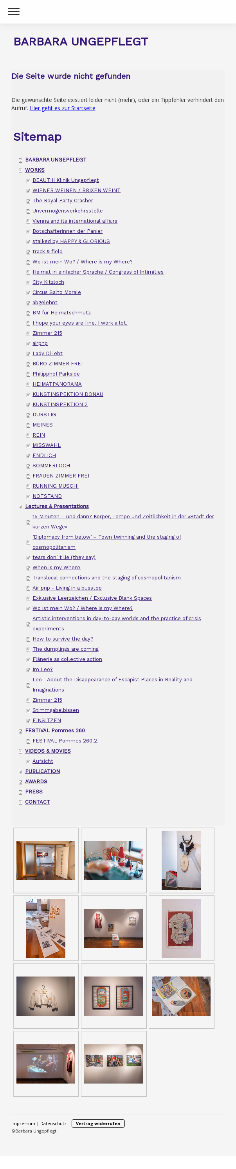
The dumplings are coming (65, 649)
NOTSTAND (47, 496)
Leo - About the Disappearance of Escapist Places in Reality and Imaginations (112, 685)
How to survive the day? (62, 639)
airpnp (40, 343)
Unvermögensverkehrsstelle (67, 211)
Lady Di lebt (47, 353)
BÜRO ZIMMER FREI (57, 364)
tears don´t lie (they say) (63, 557)
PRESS (34, 792)
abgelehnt (45, 302)
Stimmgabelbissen (55, 710)
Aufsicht (42, 761)
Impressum (23, 1123)
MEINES (42, 425)
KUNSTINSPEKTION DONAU (67, 394)
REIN (38, 435)
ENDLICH (44, 455)
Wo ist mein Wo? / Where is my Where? (82, 262)
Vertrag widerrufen (98, 1123)
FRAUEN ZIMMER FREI (60, 476)
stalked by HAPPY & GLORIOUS (71, 241)
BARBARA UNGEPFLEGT (55, 160)
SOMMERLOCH (51, 465)
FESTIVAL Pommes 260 (55, 730)
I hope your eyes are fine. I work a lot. (80, 323)
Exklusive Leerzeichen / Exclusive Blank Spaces (92, 598)
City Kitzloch (48, 282)
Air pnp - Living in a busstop (67, 588)
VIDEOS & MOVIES (48, 751)
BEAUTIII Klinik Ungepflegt (65, 180)
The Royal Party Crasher (62, 200)
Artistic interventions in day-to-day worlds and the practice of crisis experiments (116, 623)
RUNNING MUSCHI (55, 486)
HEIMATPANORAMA (57, 384)
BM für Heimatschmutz (61, 313)
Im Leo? (42, 669)
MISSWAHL (46, 445)
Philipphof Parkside (56, 374)
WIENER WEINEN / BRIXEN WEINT (76, 190)
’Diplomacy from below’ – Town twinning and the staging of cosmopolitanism (106, 542)
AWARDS (36, 781)
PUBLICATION (42, 771)
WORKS (35, 170)
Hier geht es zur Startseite (62, 108)
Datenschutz (53, 1123)
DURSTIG (44, 415)
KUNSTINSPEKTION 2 (60, 404)
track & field (47, 251)
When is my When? (56, 567)
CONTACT (37, 802)
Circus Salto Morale (56, 292)
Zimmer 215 (47, 333)
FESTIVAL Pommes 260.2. (65, 741)
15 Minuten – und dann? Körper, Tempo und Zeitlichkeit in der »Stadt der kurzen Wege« (123, 522)
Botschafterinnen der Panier (67, 231)
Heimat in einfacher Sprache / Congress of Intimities (98, 272)
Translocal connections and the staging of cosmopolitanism (106, 578)
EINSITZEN (46, 720)
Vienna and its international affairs (74, 221)
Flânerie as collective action (67, 659)
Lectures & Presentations (57, 506)
